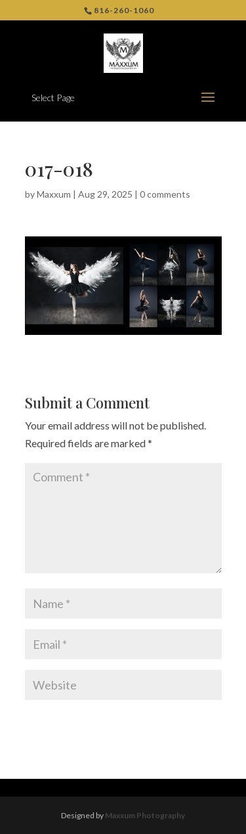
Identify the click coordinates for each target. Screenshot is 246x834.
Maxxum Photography (145, 815)
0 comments (165, 194)
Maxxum (54, 194)
